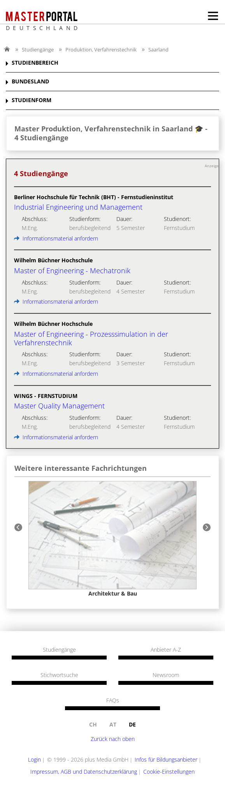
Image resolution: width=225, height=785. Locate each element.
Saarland (158, 49)
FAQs (112, 700)
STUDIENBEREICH (35, 63)
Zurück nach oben (113, 739)
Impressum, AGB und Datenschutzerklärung (83, 771)
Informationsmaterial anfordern (56, 238)
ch (93, 724)
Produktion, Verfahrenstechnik (101, 49)
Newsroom (166, 675)
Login (34, 759)
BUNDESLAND (30, 81)
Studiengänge (38, 49)
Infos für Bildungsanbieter (166, 759)
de (132, 724)
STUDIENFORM (31, 100)
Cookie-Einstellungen (169, 771)
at (112, 724)
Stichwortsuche (59, 675)
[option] (112, 539)
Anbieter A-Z (166, 649)
